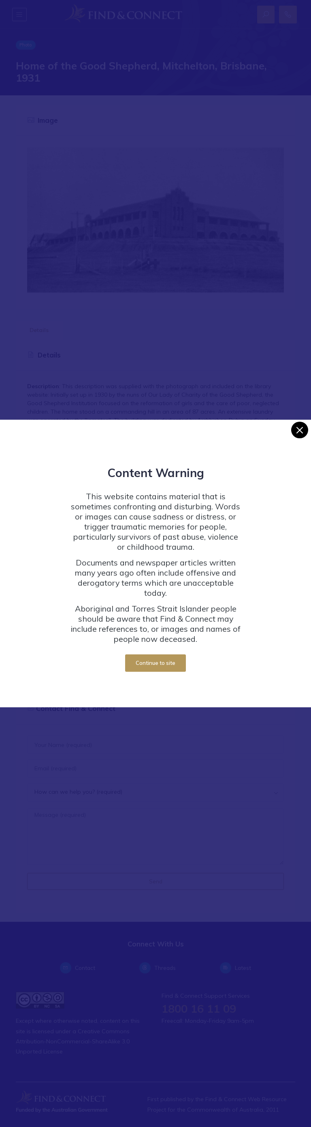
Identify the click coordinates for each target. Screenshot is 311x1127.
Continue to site (155, 663)
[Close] (299, 430)
